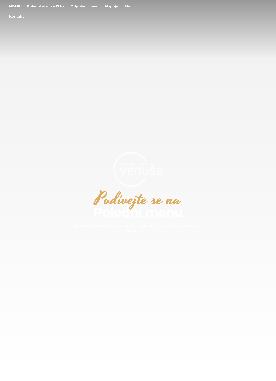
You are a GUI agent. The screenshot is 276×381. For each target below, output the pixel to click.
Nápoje (111, 6)
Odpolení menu (85, 6)
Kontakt (16, 16)
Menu (130, 6)
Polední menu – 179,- (45, 6)
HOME (14, 6)
